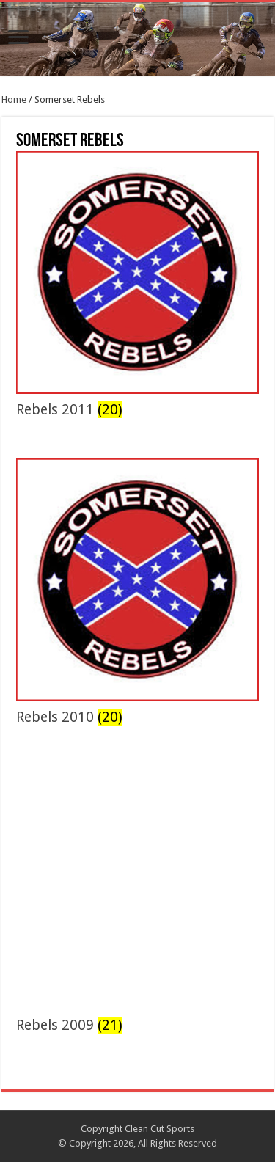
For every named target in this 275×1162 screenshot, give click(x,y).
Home (13, 99)
